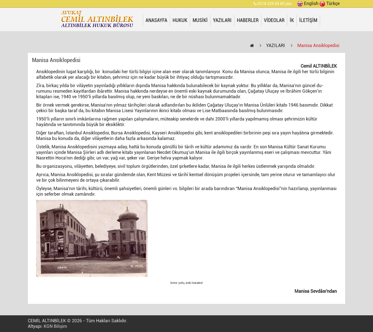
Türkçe (330, 3)
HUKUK (180, 20)
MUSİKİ (200, 20)
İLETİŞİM (308, 20)
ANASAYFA (156, 20)
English (307, 3)
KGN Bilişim (55, 326)
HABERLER (248, 20)
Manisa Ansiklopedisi (318, 45)
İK (292, 20)
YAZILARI (222, 20)
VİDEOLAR (274, 20)
